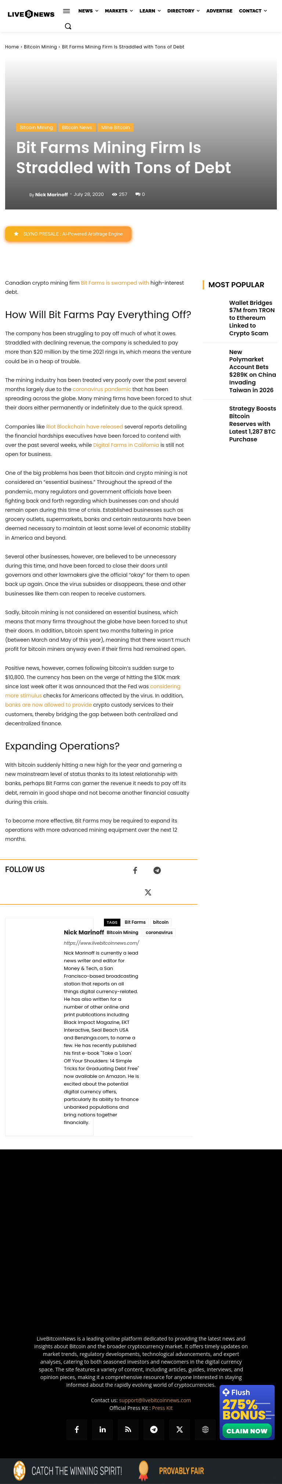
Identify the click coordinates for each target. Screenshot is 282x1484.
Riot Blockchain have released (84, 426)
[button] (68, 26)
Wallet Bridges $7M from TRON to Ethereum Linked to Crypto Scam (250, 310)
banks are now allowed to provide (48, 705)
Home (12, 47)
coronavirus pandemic (102, 389)
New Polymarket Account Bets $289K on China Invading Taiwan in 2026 (251, 344)
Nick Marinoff (51, 194)
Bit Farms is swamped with (115, 283)
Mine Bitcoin (116, 127)
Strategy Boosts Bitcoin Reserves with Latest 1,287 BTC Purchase (252, 378)
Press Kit (162, 1408)
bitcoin (161, 922)
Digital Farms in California (126, 445)
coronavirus (159, 933)
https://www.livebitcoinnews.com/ (101, 943)
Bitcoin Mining (40, 47)
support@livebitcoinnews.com (155, 1400)
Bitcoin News (77, 127)
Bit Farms (135, 922)
